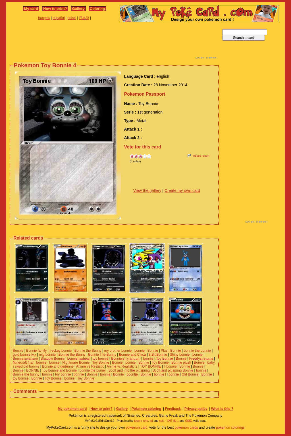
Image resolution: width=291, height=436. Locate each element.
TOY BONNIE (150, 366)
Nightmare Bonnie (76, 362)
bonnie (139, 351)
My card (31, 9)
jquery (138, 420)
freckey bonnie (60, 351)
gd (151, 420)
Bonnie (18, 351)
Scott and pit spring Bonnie (173, 370)
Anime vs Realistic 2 (122, 366)
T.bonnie (170, 366)
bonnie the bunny (93, 370)
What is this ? (222, 409)
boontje (132, 374)
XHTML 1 (173, 420)
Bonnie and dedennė (58, 366)
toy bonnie (100, 358)
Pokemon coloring (146, 409)
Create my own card (182, 190)
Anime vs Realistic (90, 366)
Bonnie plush (181, 362)
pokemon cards (186, 427)
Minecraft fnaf (23, 362)
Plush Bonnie (171, 351)
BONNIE (32, 370)
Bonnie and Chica (132, 355)
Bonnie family (36, 351)
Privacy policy (195, 409)
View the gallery (147, 190)
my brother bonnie (118, 351)
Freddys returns (201, 358)
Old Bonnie (190, 374)
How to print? (55, 9)
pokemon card (136, 427)
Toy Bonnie (164, 358)
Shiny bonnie (180, 355)
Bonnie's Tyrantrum (125, 358)
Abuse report (201, 155)
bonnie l (160, 374)
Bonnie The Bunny (102, 355)
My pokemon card (72, 409)
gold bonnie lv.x (24, 355)
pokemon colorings (230, 427)
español (59, 18)
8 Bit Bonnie (158, 355)
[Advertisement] (114, 42)
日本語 (84, 18)
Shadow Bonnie (53, 358)
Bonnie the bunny (26, 374)
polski (71, 18)
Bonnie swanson (25, 358)
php (145, 420)
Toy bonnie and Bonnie (59, 370)
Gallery (78, 9)
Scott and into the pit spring (129, 370)
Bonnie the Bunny (87, 351)
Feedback (172, 409)
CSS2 (188, 420)
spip (161, 420)
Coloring (97, 9)
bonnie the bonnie (197, 351)
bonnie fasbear (78, 358)
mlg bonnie (47, 355)
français (44, 18)
